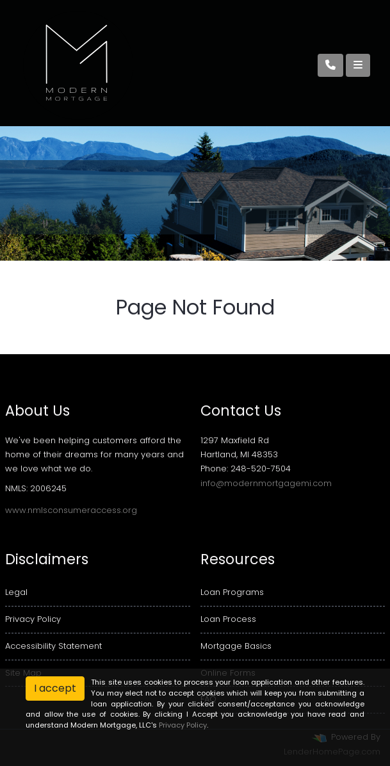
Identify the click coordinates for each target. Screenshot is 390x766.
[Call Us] (330, 65)
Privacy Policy (33, 619)
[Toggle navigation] (358, 65)
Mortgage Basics (236, 646)
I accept (55, 688)
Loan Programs (232, 592)
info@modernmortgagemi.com (266, 483)
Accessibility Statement (53, 646)
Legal (16, 592)
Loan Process (228, 619)
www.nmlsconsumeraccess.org (71, 510)
